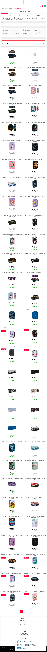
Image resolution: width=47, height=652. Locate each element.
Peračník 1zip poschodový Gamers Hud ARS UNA (35, 178)
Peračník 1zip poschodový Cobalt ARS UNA (35, 309)
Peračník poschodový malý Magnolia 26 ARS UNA (35, 254)
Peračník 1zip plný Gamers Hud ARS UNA (12, 85)
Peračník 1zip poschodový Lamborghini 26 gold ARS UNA (35, 291)
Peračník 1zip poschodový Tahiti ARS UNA (35, 327)
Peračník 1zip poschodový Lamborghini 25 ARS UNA (12, 555)
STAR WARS (37, 33)
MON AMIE (6, 33)
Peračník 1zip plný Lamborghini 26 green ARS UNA (12, 104)
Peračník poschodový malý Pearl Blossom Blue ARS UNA (12, 404)
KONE (35, 30)
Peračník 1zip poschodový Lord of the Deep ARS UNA (12, 442)
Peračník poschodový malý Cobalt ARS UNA (12, 422)
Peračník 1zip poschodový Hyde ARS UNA (12, 309)
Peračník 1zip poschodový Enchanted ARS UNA (12, 478)
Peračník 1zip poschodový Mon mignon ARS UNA (35, 555)
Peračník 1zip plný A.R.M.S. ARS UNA (35, 272)
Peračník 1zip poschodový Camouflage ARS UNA (12, 328)
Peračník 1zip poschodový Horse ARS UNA (12, 196)
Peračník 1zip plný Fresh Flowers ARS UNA (35, 67)
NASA (4, 29)
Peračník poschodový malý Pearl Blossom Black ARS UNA (35, 404)
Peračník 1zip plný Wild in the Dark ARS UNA (12, 122)
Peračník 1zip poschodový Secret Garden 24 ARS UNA (35, 442)
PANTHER (16, 33)
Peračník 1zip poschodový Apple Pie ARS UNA (35, 460)
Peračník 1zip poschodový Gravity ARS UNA (12, 516)
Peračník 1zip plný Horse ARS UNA (35, 85)
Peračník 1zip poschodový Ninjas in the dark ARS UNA (12, 592)
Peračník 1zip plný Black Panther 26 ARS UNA (12, 49)
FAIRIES (36, 29)
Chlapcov (15, 24)
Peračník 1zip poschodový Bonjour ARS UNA (12, 159)
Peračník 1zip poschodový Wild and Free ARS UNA (35, 498)
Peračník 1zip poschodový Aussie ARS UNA (12, 140)
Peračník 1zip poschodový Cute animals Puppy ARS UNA (12, 536)
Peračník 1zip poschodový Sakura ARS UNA (35, 234)
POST (25, 33)
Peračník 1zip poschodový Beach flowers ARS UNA (35, 347)
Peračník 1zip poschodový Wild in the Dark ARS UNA (12, 254)
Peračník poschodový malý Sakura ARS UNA (12, 272)
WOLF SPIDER (37, 35)
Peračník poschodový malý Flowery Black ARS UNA (12, 385)
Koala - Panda (26, 30)
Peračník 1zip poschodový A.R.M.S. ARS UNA (35, 122)
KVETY (5, 32)
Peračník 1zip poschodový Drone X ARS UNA (35, 159)
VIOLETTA (26, 35)
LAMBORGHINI (17, 32)
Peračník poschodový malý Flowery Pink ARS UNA (35, 385)
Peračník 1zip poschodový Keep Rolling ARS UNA (35, 197)
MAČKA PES (37, 32)
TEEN (15, 29)
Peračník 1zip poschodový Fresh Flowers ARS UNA (12, 178)
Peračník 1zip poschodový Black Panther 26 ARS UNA (35, 141)
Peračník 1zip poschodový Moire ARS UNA (12, 346)
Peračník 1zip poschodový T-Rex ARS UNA (12, 460)
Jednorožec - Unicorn (28, 29)
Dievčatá (5, 24)
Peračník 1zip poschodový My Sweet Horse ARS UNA (12, 498)
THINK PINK (16, 35)
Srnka (15, 30)
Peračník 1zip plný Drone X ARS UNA (12, 67)
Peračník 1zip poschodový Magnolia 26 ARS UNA (35, 216)
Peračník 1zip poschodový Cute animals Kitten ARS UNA (35, 517)
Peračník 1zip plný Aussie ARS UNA (12, 290)
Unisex (25, 24)
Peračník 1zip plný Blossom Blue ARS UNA (34, 49)
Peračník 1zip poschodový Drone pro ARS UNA (35, 573)
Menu (4, 6)
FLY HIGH (5, 30)
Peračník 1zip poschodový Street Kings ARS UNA (35, 479)
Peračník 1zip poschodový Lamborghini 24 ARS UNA (35, 423)
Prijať (19, 648)
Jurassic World (6, 35)
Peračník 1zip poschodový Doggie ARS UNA (35, 591)
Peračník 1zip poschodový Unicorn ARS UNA (12, 573)
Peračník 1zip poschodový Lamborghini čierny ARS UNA (35, 536)
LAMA (25, 32)
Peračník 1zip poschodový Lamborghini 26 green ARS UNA (12, 216)
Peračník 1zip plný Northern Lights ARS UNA (35, 103)
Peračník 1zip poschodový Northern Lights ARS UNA (12, 235)
